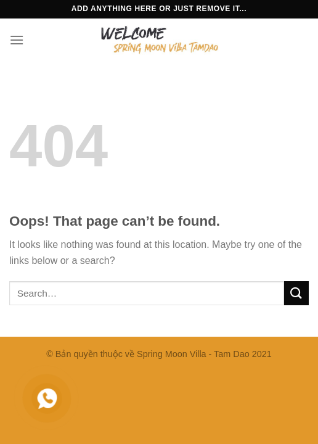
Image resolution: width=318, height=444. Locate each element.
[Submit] (296, 293)
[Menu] (16, 40)
